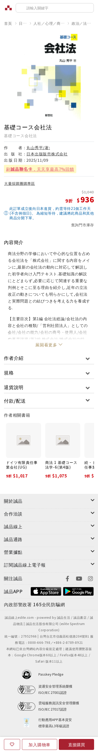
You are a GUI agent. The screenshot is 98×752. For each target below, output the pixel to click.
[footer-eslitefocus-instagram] (90, 578)
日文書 (22, 23)
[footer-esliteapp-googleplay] (78, 590)
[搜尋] (54, 7)
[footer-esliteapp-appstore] (46, 590)
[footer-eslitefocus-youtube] (79, 578)
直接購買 (76, 744)
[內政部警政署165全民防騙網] (34, 605)
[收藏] (12, 744)
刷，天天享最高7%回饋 (40, 169)
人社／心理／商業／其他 (49, 23)
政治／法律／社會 (83, 23)
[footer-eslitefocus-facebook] (67, 578)
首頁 (8, 23)
